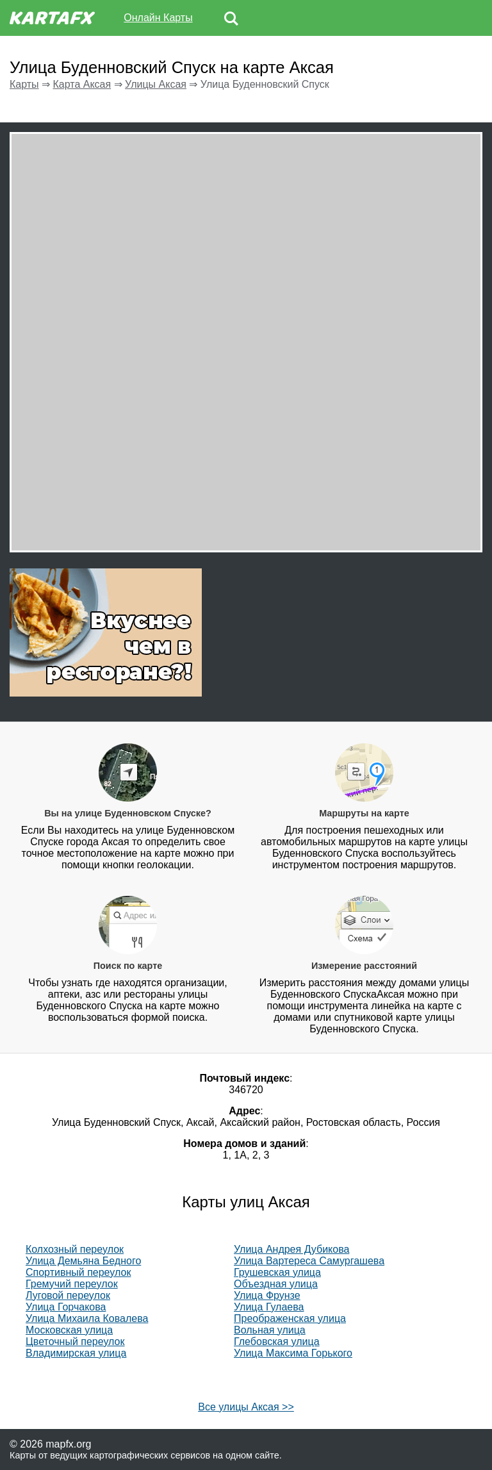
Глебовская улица (277, 1341)
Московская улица (69, 1330)
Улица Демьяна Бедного (83, 1260)
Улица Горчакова (66, 1306)
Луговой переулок (68, 1295)
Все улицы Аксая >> (246, 1406)
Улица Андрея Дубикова (291, 1249)
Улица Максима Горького (293, 1353)
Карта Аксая (82, 84)
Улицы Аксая (155, 84)
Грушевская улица (277, 1272)
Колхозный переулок (75, 1249)
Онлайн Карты (158, 17)
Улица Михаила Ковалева (87, 1318)
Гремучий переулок (72, 1283)
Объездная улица (276, 1283)
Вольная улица (270, 1330)
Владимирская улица (76, 1353)
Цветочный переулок (75, 1341)
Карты (24, 84)
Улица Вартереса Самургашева (309, 1260)
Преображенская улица (290, 1318)
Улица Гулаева (269, 1306)
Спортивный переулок (78, 1272)
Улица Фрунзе (267, 1295)
